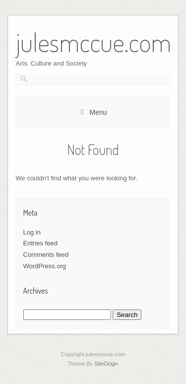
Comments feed (46, 254)
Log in (32, 232)
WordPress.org (44, 266)
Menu (98, 112)
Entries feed (40, 243)
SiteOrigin (106, 364)
